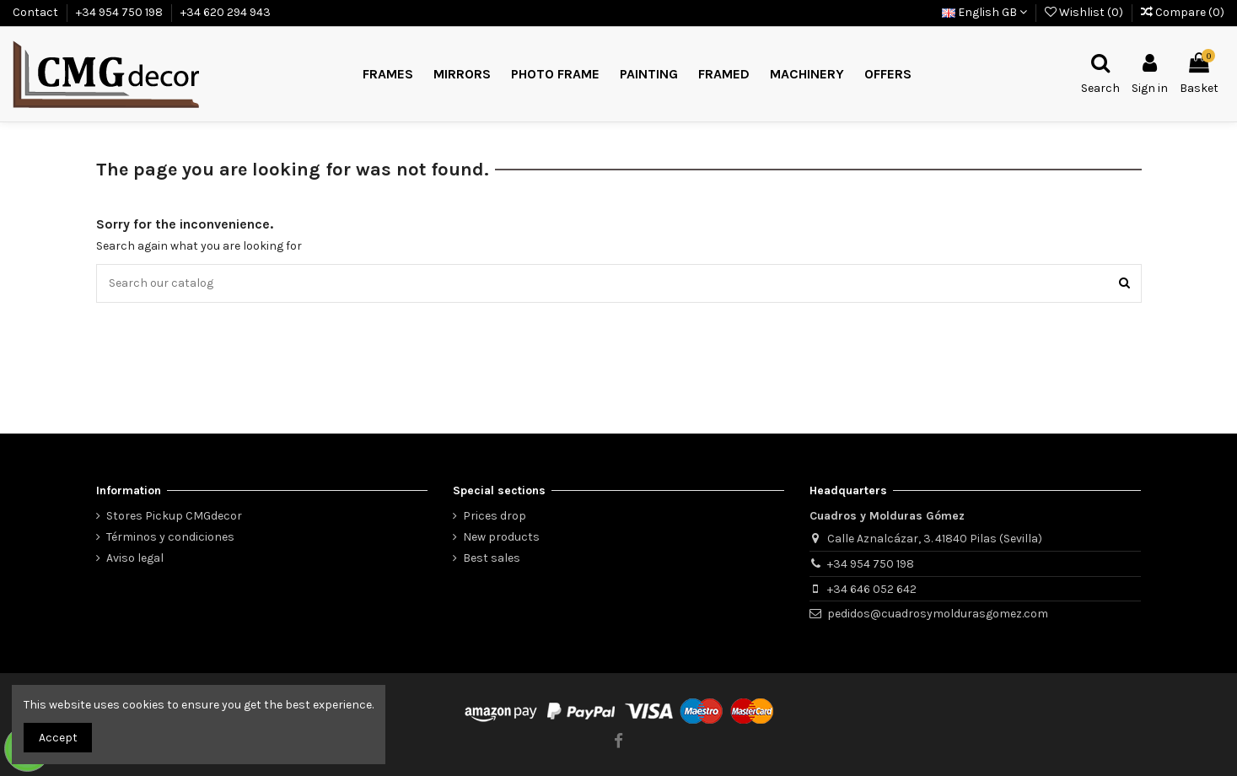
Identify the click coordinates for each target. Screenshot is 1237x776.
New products (501, 537)
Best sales (491, 558)
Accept (58, 737)
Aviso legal (135, 558)
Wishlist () (1085, 12)
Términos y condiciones (170, 537)
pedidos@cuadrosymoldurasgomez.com (937, 613)
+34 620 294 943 (225, 12)
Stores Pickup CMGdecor (174, 516)
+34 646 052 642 (872, 589)
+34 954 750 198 (120, 12)
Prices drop (494, 516)
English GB (984, 12)
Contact (37, 12)
